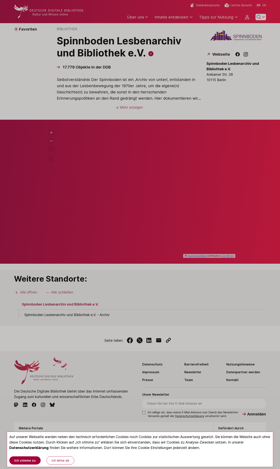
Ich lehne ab (60, 460)
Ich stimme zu (25, 460)
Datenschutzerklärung (29, 448)
